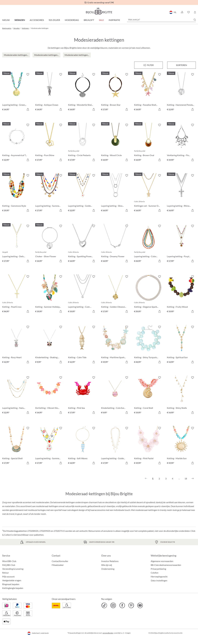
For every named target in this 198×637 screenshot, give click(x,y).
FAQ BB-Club (8, 565)
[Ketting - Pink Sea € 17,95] (82, 395)
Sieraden (19, 20)
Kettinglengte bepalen (12, 588)
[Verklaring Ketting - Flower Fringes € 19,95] (181, 143)
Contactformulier (60, 561)
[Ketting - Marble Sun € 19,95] (181, 446)
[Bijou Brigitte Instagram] (113, 605)
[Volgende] (192, 478)
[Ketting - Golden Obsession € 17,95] (115, 294)
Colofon (154, 572)
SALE (101, 20)
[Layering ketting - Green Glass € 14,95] (16, 92)
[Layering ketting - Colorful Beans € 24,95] (148, 244)
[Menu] (148, 65)
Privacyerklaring (158, 568)
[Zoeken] (194, 19)
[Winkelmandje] (195, 12)
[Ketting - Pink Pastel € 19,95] (148, 446)
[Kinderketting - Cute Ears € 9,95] (115, 395)
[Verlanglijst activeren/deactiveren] (27, 74)
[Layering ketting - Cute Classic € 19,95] (82, 294)
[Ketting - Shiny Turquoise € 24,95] (148, 345)
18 (186, 478)
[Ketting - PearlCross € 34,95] (16, 294)
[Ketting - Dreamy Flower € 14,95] (115, 244)
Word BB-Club (9, 561)
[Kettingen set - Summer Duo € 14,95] (148, 193)
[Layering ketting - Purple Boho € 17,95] (181, 244)
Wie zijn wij (106, 565)
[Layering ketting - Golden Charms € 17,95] (115, 446)
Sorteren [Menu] (181, 65)
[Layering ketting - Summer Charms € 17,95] (49, 446)
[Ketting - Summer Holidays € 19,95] (49, 294)
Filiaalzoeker (58, 565)
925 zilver (54, 20)
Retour (5, 572)
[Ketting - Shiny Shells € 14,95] (181, 395)
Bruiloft (89, 20)
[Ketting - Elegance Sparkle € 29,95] (148, 294)
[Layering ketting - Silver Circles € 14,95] (115, 193)
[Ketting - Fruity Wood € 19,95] (181, 294)
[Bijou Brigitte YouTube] (140, 605)
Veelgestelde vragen (11, 580)
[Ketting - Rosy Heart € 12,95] (16, 345)
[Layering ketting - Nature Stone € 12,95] (16, 395)
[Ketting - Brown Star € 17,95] (115, 92)
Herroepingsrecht (159, 576)
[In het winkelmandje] (27, 109)
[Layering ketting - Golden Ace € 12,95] (82, 193)
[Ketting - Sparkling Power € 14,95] (82, 244)
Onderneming (107, 568)
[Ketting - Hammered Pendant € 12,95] (181, 92)
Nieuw (6, 20)
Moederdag (72, 20)
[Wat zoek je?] (161, 19)
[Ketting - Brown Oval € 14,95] (148, 143)
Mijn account (8, 576)
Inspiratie (114, 20)
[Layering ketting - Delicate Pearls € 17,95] (16, 244)
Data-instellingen (159, 580)
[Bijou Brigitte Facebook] (122, 605)
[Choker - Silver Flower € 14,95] (49, 244)
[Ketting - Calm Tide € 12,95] (82, 345)
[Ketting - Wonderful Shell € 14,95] (82, 92)
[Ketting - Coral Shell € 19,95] (148, 395)
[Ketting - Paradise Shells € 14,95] (148, 92)
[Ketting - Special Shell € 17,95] (16, 446)
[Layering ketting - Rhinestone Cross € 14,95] (181, 193)
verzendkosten (108, 633)
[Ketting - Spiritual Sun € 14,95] (181, 345)
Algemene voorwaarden (162, 561)
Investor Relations (110, 561)
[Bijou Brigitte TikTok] (104, 605)
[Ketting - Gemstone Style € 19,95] (16, 193)
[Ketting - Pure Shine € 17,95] (49, 143)
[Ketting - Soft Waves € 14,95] (82, 446)
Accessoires (37, 20)
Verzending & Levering (12, 568)
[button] (182, 12)
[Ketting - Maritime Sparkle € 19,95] (115, 345)
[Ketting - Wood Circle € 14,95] (115, 143)
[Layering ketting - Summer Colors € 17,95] (49, 193)
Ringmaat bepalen (10, 584)
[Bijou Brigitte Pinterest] (131, 605)
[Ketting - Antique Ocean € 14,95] (49, 92)
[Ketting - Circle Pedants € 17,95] (82, 143)
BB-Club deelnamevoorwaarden (166, 565)
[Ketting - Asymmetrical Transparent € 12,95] (16, 143)
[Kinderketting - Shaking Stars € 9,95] (49, 345)
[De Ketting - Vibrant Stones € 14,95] (49, 395)
